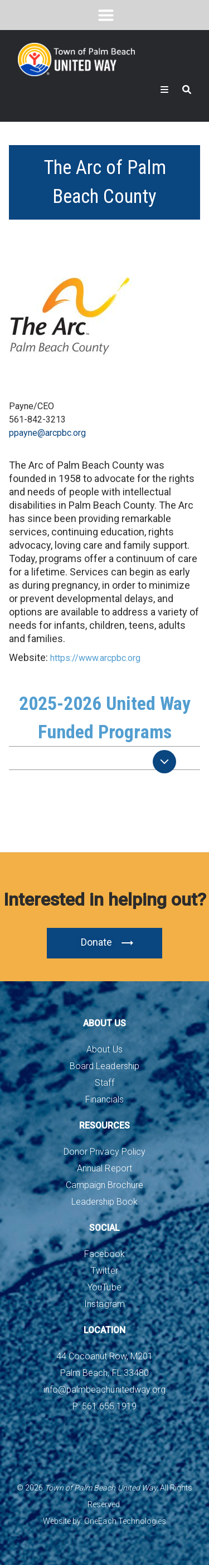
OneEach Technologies (125, 1521)
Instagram (104, 1304)
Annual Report (104, 1168)
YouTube (104, 1287)
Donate (107, 943)
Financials (104, 1099)
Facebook (104, 1254)
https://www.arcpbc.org (95, 658)
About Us (104, 1049)
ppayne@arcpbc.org (47, 433)
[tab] (104, 758)
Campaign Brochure (104, 1185)
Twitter (104, 1270)
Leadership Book (104, 1201)
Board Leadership (104, 1066)
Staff (104, 1082)
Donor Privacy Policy (104, 1151)
